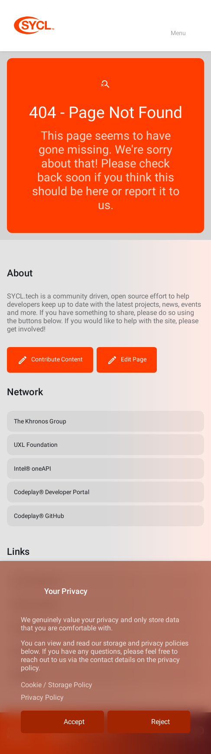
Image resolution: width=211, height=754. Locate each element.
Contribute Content (50, 360)
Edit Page (126, 360)
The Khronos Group (40, 421)
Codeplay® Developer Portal (51, 491)
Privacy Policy (42, 697)
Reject (149, 722)
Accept (62, 722)
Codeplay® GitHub (39, 515)
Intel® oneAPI (32, 468)
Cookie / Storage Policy (56, 685)
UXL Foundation (36, 444)
